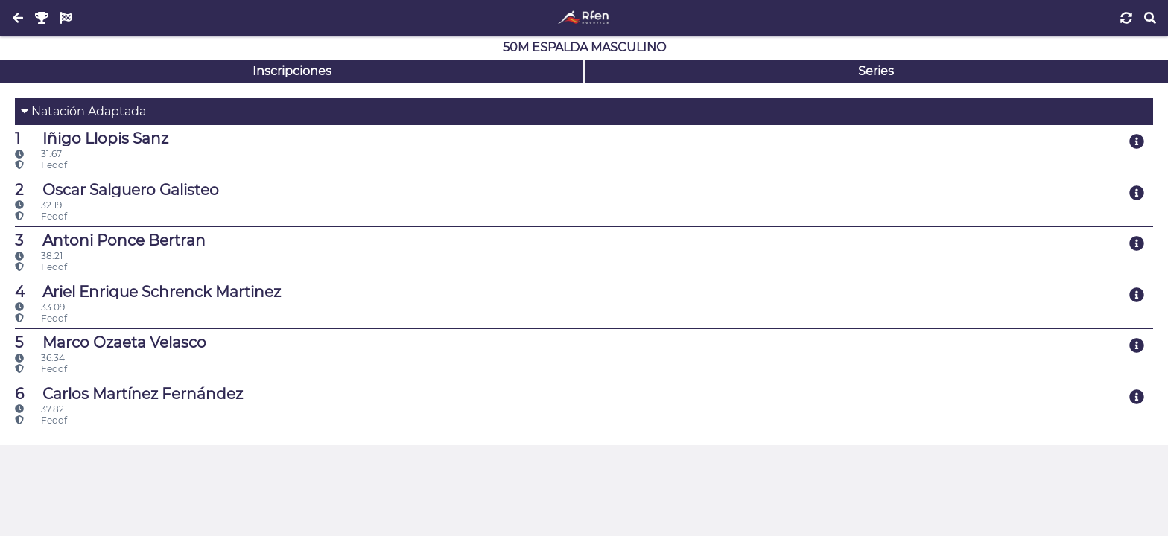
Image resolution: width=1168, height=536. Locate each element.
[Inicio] (583, 18)
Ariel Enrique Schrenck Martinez (148, 291)
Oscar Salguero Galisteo (117, 189)
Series (876, 71)
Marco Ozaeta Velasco (110, 342)
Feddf (41, 165)
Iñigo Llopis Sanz (91, 138)
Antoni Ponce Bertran (110, 240)
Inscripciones (292, 71)
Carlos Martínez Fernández (129, 393)
